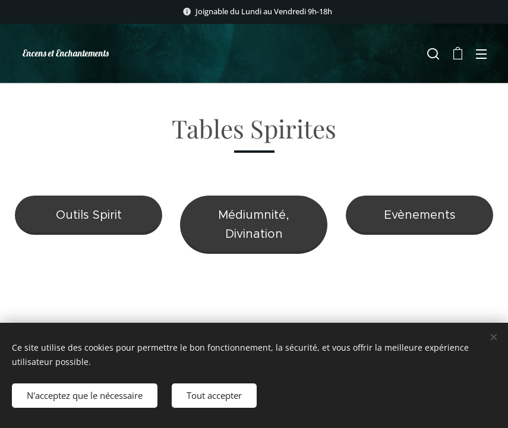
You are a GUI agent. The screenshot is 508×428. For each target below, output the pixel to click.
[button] (433, 53)
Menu (481, 54)
